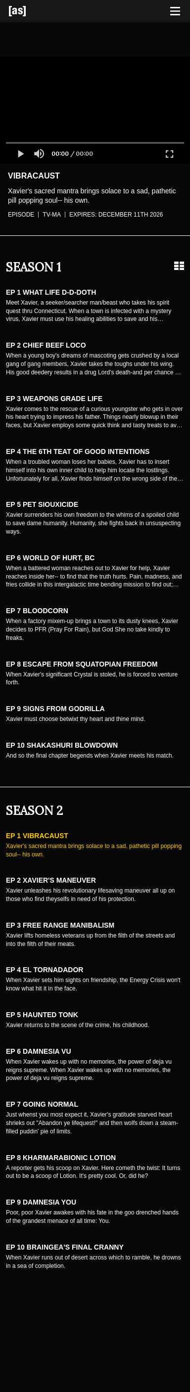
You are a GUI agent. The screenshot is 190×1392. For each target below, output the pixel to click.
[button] (20, 154)
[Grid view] (179, 266)
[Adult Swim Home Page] (29, 11)
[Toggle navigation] (175, 11)
